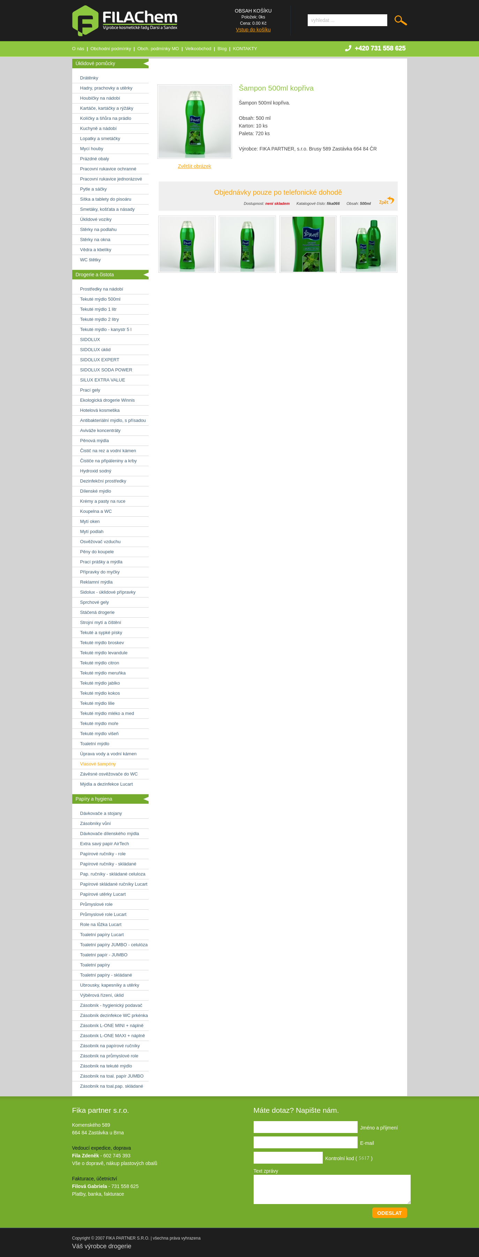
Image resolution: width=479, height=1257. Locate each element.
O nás (78, 48)
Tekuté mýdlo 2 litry (99, 319)
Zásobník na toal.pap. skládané (111, 1086)
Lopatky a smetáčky (100, 138)
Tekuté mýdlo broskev (102, 642)
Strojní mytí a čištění (100, 622)
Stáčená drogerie (97, 612)
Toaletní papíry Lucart (102, 934)
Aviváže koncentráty (100, 430)
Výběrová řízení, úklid (102, 995)
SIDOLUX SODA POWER (106, 369)
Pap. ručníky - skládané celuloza (112, 874)
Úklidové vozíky (96, 219)
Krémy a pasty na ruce (103, 501)
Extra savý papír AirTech (104, 843)
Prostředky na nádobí (102, 289)
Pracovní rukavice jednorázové (111, 179)
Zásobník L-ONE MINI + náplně (112, 1025)
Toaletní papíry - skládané (106, 975)
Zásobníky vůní (95, 823)
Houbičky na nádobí (100, 98)
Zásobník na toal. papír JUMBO (112, 1076)
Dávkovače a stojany (101, 813)
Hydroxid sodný (96, 470)
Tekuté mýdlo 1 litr (98, 309)
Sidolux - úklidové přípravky (108, 592)
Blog (222, 48)
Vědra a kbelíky (96, 249)
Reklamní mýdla (96, 582)
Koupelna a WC (96, 511)
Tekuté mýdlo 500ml (100, 299)
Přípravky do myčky (100, 571)
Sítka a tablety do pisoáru (106, 199)
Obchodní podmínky (110, 48)
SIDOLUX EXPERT (99, 359)
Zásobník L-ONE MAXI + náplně (112, 1035)
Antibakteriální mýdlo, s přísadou (113, 420)
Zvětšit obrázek (194, 166)
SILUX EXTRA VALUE (102, 380)
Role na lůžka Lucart (101, 924)
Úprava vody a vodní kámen (108, 753)
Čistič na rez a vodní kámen (108, 450)
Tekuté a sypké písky (101, 632)
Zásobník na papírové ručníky (110, 1045)
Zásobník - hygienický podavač (111, 1005)
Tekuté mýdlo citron (99, 662)
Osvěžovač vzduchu (100, 541)
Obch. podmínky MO (158, 48)
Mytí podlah (92, 531)
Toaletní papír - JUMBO (104, 954)
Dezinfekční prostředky (103, 481)
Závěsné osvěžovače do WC (109, 774)
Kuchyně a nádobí (98, 128)
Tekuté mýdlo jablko (100, 683)
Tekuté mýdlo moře (99, 723)
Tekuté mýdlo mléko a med (107, 713)
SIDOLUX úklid (95, 349)
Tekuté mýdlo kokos (100, 693)
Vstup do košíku (253, 29)
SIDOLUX (90, 339)
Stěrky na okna (95, 239)
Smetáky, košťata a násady (107, 209)
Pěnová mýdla (94, 440)
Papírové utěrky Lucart (103, 894)
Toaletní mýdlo (95, 743)
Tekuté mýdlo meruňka (103, 673)
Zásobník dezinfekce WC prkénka (114, 1015)
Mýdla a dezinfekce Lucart (106, 784)
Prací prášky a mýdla (101, 561)
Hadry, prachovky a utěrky (106, 88)
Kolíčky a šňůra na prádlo (106, 118)
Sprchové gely (94, 602)
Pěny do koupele (97, 551)
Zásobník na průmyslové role (109, 1055)
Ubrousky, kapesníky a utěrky (110, 985)
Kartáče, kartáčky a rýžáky (106, 108)
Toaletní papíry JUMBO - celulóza (114, 944)
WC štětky (90, 259)
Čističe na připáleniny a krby (108, 460)
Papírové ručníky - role (103, 853)
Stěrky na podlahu (98, 229)
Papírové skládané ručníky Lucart (114, 884)
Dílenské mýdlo (95, 491)
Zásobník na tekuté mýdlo (106, 1066)
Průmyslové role (96, 904)
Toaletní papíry (95, 964)
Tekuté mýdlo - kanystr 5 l (106, 329)
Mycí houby (91, 148)
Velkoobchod (198, 48)
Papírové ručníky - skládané (108, 863)
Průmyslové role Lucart (103, 914)
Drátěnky (89, 77)
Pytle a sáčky (93, 189)
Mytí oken (90, 521)
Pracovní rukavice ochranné (108, 168)
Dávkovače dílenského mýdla (109, 833)
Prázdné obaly (94, 158)
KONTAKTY (245, 48)
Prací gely (90, 390)
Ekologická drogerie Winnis (107, 400)
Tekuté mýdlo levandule (104, 652)
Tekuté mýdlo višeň (99, 733)
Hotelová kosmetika (100, 410)
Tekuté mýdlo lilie (97, 703)
